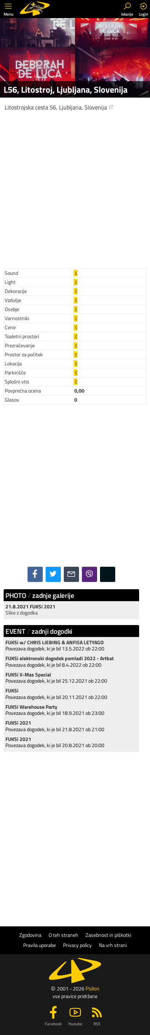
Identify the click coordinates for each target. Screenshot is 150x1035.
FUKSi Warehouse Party (31, 707)
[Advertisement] (75, 188)
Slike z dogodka (21, 613)
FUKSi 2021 (18, 723)
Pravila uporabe (39, 945)
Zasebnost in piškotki (108, 935)
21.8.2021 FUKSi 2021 (30, 607)
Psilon (92, 988)
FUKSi (11, 691)
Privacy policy (77, 945)
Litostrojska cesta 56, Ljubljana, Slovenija (59, 107)
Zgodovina (30, 935)
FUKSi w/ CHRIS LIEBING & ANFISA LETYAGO (54, 642)
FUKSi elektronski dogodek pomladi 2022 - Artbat (59, 658)
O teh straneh (63, 935)
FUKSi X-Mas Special (28, 675)
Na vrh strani (113, 945)
